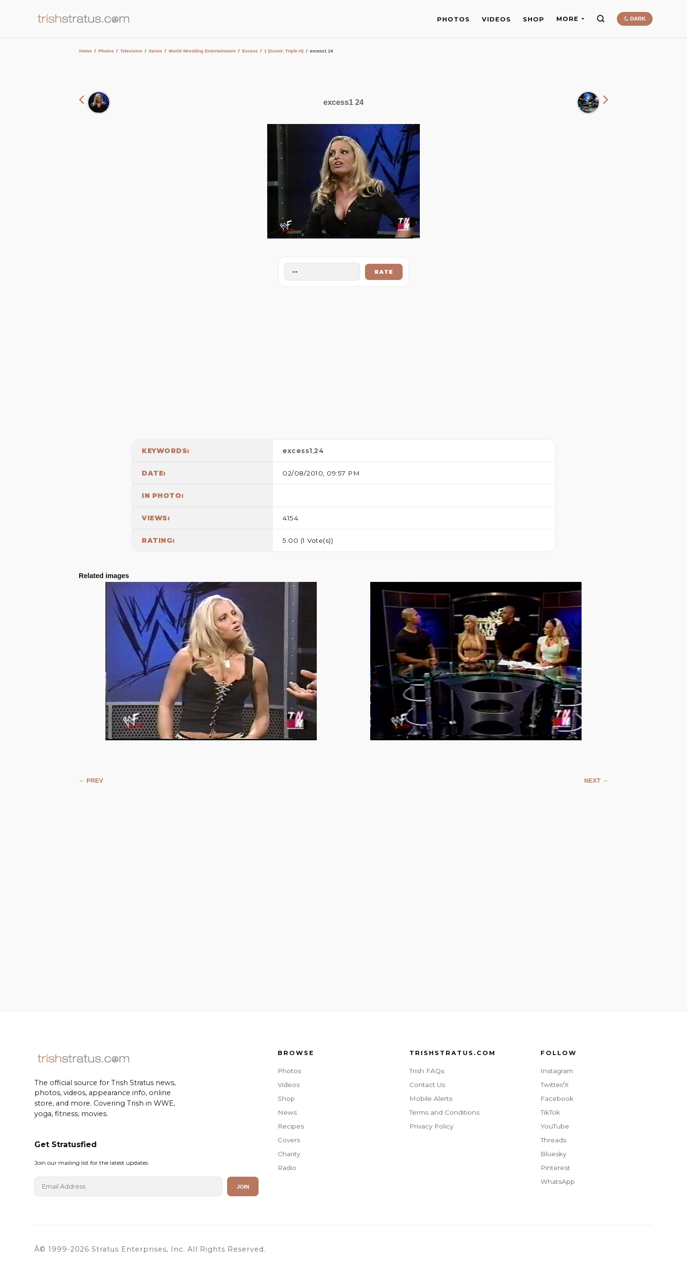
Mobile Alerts (430, 1098)
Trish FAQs (426, 1071)
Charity (289, 1154)
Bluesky (553, 1154)
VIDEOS (496, 19)
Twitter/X (555, 1084)
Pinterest (555, 1167)
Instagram (557, 1071)
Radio (287, 1167)
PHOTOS (453, 19)
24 (318, 451)
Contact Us (427, 1084)
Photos (106, 50)
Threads (553, 1140)
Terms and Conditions (444, 1112)
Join (243, 1187)
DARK (634, 18)
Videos (289, 1084)
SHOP (533, 19)
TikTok (550, 1112)
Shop (286, 1098)
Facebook (557, 1098)
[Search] (600, 18)
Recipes (291, 1126)
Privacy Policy (431, 1126)
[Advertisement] (343, 360)
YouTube (555, 1126)
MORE (570, 18)
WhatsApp (558, 1181)
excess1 (297, 451)
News (287, 1112)
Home (85, 50)
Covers (289, 1140)
